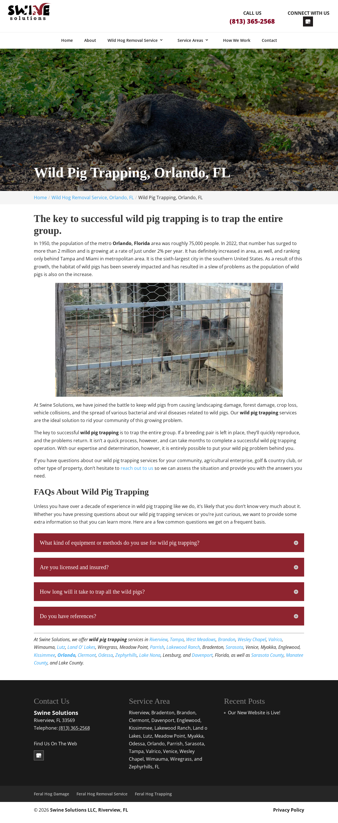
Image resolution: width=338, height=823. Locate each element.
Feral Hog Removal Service (102, 798)
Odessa (105, 660)
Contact (269, 45)
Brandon (226, 644)
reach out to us (137, 473)
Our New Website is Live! (254, 717)
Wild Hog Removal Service (133, 45)
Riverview (158, 644)
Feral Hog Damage (51, 798)
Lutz (61, 652)
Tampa (177, 644)
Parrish (157, 652)
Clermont (87, 660)
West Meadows (201, 644)
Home (67, 45)
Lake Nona (149, 660)
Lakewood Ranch (183, 652)
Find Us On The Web (55, 748)
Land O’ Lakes (81, 652)
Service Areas (190, 45)
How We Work (236, 45)
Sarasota (234, 652)
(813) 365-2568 (252, 21)
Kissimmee (44, 660)
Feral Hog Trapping (153, 798)
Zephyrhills (126, 660)
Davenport (202, 660)
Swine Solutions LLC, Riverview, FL (89, 815)
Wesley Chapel (252, 644)
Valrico (275, 644)
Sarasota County (267, 660)
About (90, 45)
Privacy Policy (288, 815)
